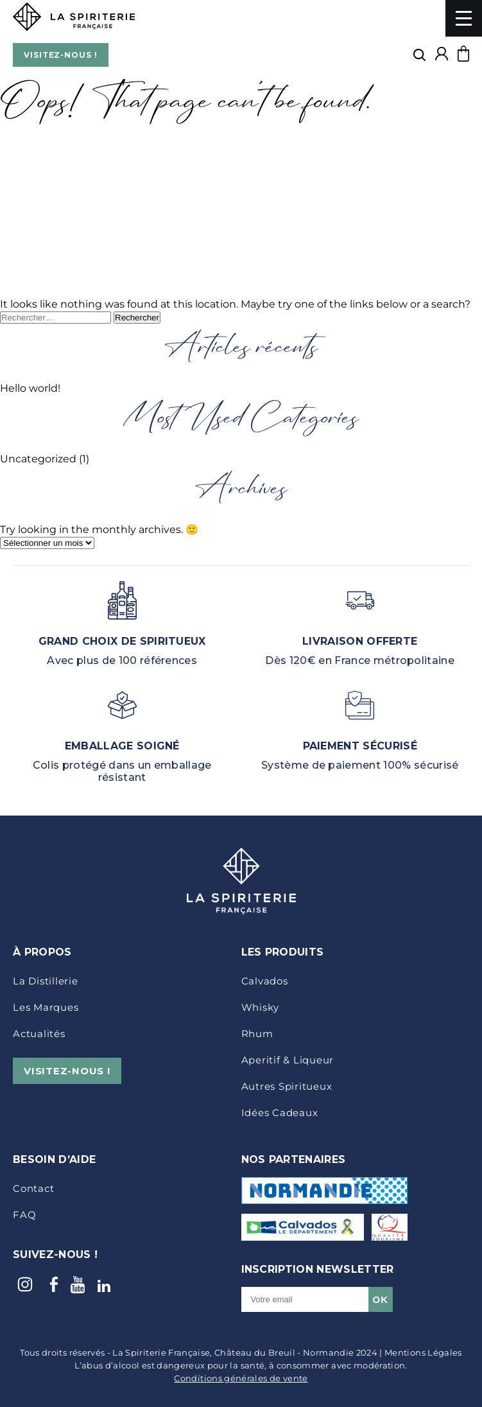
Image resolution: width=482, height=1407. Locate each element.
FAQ (24, 1215)
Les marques (45, 1007)
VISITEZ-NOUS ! (61, 55)
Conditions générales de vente (240, 1378)
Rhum (257, 1033)
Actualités (39, 1033)
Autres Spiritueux (286, 1086)
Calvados (264, 981)
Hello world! (30, 388)
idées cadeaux (279, 1112)
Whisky (260, 1007)
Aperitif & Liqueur (287, 1060)
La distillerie (45, 981)
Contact (33, 1188)
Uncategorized (38, 459)
